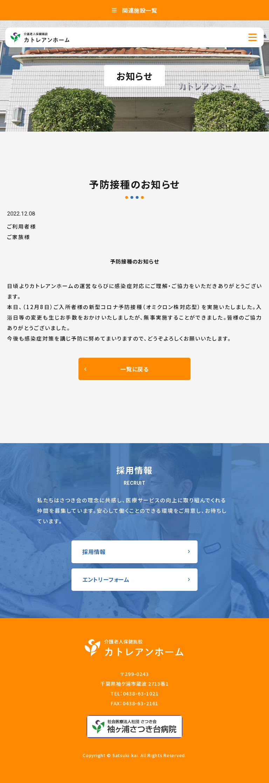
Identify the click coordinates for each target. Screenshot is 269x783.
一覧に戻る (134, 369)
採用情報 (94, 551)
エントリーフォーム (106, 579)
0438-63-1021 (141, 693)
